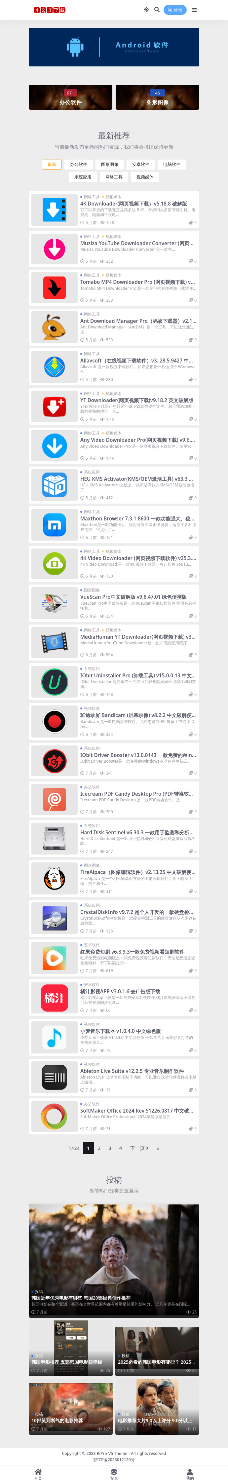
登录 (175, 10)
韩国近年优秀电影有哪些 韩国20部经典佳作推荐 (81, 1298)
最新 (52, 164)
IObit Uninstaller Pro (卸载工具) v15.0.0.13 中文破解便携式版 (138, 678)
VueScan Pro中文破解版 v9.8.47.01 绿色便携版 (133, 596)
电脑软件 (171, 164)
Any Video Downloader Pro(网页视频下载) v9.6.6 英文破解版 (137, 443)
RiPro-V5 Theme (112, 1453)
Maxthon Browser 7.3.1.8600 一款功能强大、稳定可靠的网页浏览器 (137, 521)
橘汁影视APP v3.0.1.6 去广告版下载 (120, 991)
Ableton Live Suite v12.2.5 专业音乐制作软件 (132, 1071)
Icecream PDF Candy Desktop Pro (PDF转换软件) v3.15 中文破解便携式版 (137, 796)
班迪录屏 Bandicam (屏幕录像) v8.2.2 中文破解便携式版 (138, 718)
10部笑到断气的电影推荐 (57, 1420)
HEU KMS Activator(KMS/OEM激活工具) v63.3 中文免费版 (137, 481)
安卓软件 (140, 164)
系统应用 (83, 176)
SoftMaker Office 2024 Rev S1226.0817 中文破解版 (137, 1113)
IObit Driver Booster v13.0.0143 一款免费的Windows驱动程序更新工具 (137, 758)
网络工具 (114, 176)
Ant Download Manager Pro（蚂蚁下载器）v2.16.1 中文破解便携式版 (138, 324)
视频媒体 (145, 176)
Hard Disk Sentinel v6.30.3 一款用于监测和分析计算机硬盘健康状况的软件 (137, 835)
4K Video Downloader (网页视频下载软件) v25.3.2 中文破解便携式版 (137, 561)
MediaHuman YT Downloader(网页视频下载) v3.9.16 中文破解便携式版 (136, 639)
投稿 (114, 1179)
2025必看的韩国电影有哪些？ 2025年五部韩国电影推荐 (157, 1365)
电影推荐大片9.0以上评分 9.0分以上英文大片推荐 (155, 1423)
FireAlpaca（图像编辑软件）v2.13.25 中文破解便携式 (138, 875)
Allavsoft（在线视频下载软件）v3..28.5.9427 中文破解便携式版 (137, 363)
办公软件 (78, 164)
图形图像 (109, 164)
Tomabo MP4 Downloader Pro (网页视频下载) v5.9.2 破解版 (137, 285)
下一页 (139, 1148)
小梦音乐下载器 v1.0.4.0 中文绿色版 (120, 1031)
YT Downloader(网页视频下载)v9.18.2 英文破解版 (136, 400)
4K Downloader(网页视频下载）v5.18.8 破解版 (133, 203)
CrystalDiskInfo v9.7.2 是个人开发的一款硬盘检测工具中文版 (137, 915)
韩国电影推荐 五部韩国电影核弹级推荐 (69, 1365)
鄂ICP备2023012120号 (114, 1460)
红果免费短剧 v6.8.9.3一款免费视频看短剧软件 (132, 951)
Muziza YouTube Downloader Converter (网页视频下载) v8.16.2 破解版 (137, 246)
